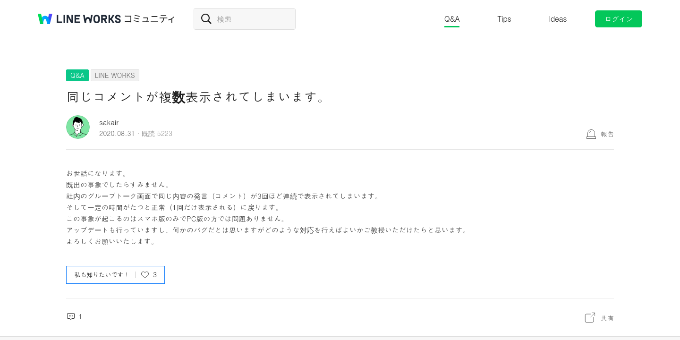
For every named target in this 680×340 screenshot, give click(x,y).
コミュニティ (150, 19)
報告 (607, 133)
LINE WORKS (115, 75)
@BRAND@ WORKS (79, 19)
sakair (109, 122)
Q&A (452, 18)
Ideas (558, 18)
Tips (504, 18)
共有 (607, 318)
